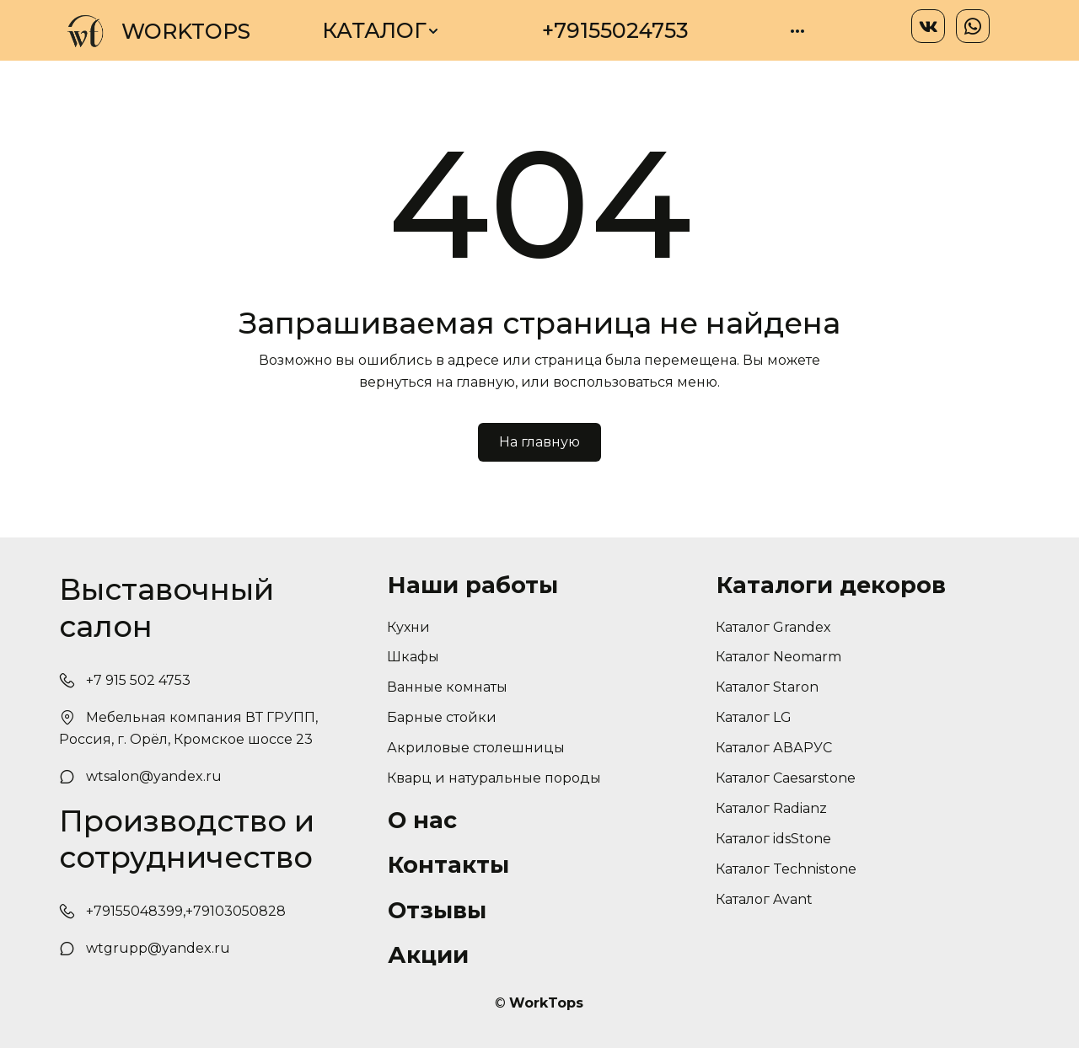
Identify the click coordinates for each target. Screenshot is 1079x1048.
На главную (539, 442)
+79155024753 (615, 30)
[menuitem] (381, 31)
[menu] (563, 31)
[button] (381, 31)
